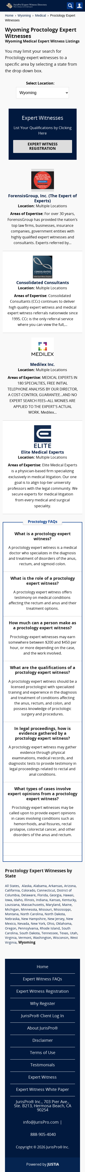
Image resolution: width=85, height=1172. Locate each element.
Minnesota (29, 910)
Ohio (50, 924)
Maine (67, 905)
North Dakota (55, 914)
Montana (12, 914)
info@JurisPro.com (41, 1122)
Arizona (70, 886)
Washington (42, 938)
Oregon (10, 928)
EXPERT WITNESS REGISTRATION (43, 147)
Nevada (23, 924)
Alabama (40, 886)
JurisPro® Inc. (57, 1147)
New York (38, 924)
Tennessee (49, 933)
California (12, 890)
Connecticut (46, 890)
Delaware (28, 895)
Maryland (53, 905)
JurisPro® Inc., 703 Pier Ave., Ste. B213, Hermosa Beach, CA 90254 (42, 1106)
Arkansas (55, 886)
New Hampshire (33, 919)
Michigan (12, 910)
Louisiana (12, 905)
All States (12, 886)
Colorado (28, 890)
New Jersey (56, 919)
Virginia (11, 938)
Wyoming (24, 15)
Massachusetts (32, 905)
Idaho (18, 900)
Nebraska (12, 919)
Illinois (29, 900)
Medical (40, 15)
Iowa (8, 900)
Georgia (55, 895)
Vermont (24, 938)
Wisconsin (60, 938)
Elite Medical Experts (42, 452)
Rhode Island (50, 928)
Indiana (42, 900)
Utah (73, 933)
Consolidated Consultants (42, 283)
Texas (64, 933)
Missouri (45, 910)
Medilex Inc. (42, 365)
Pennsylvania (28, 928)
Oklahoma (63, 924)
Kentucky (69, 900)
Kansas (54, 900)
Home (9, 15)
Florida (42, 895)
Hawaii (68, 895)
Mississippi (62, 910)
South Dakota (29, 933)
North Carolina (31, 914)
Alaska (27, 886)
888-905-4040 (43, 1135)
